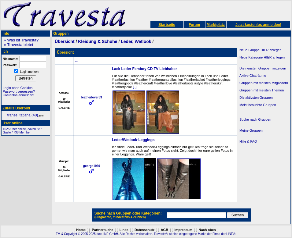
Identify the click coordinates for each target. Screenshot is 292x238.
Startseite (166, 25)
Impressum (183, 230)
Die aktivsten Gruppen (256, 97)
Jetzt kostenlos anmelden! (258, 25)
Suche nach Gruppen (255, 119)
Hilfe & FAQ (248, 141)
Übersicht (65, 41)
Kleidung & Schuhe (97, 41)
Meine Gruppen (251, 130)
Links (124, 230)
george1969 (91, 166)
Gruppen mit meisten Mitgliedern (263, 83)
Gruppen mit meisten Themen (261, 90)
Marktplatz (216, 25)
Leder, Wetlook (136, 41)
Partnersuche (102, 230)
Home (81, 230)
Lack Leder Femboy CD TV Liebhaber (144, 69)
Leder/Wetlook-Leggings (133, 140)
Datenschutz (144, 230)
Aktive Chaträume (252, 75)
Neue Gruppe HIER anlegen (260, 50)
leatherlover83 (91, 97)
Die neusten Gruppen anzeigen (262, 68)
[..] (134, 87)
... (76, 61)
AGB (164, 230)
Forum (194, 25)
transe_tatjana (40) (25, 115)
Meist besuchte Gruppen (257, 105)
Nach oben (207, 230)
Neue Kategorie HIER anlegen (262, 57)
